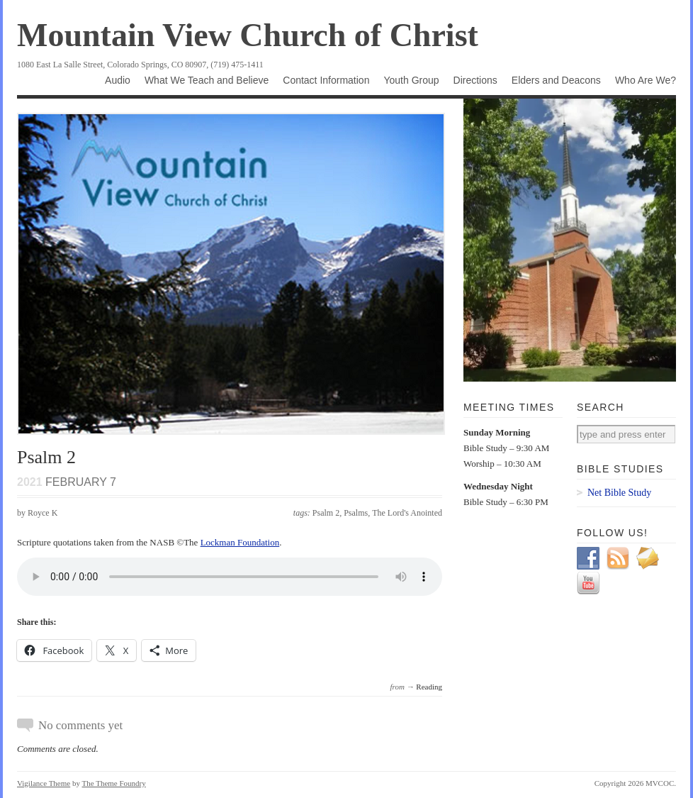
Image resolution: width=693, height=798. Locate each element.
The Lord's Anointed (407, 513)
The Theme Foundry (114, 783)
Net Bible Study (619, 492)
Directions (475, 80)
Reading (429, 686)
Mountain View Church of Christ (247, 35)
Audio (117, 80)
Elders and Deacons (556, 80)
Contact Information (326, 80)
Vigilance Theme (43, 783)
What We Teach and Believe (207, 80)
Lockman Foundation (240, 542)
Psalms (356, 513)
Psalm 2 (325, 513)
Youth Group (411, 80)
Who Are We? (645, 80)
